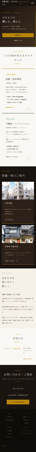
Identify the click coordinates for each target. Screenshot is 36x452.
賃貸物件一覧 (26, 420)
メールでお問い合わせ (18, 402)
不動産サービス (18, 40)
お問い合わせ (9, 437)
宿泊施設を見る (10, 107)
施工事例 (26, 423)
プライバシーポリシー (29, 446)
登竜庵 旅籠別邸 (9, 420)
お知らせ (9, 434)
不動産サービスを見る (12, 157)
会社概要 (9, 430)
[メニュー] (32, 3)
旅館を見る (18, 35)
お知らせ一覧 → (27, 358)
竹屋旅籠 (9, 417)
